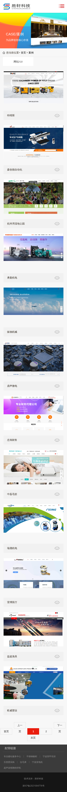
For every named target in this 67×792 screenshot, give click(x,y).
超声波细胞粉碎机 (12, 768)
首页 (23, 52)
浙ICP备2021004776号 (33, 785)
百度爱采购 (9, 762)
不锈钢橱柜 (31, 756)
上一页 (19, 726)
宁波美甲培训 (49, 756)
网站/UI (18, 61)
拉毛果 (23, 762)
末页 (33, 737)
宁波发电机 (37, 762)
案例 (31, 52)
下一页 (59, 726)
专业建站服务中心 (12, 756)
